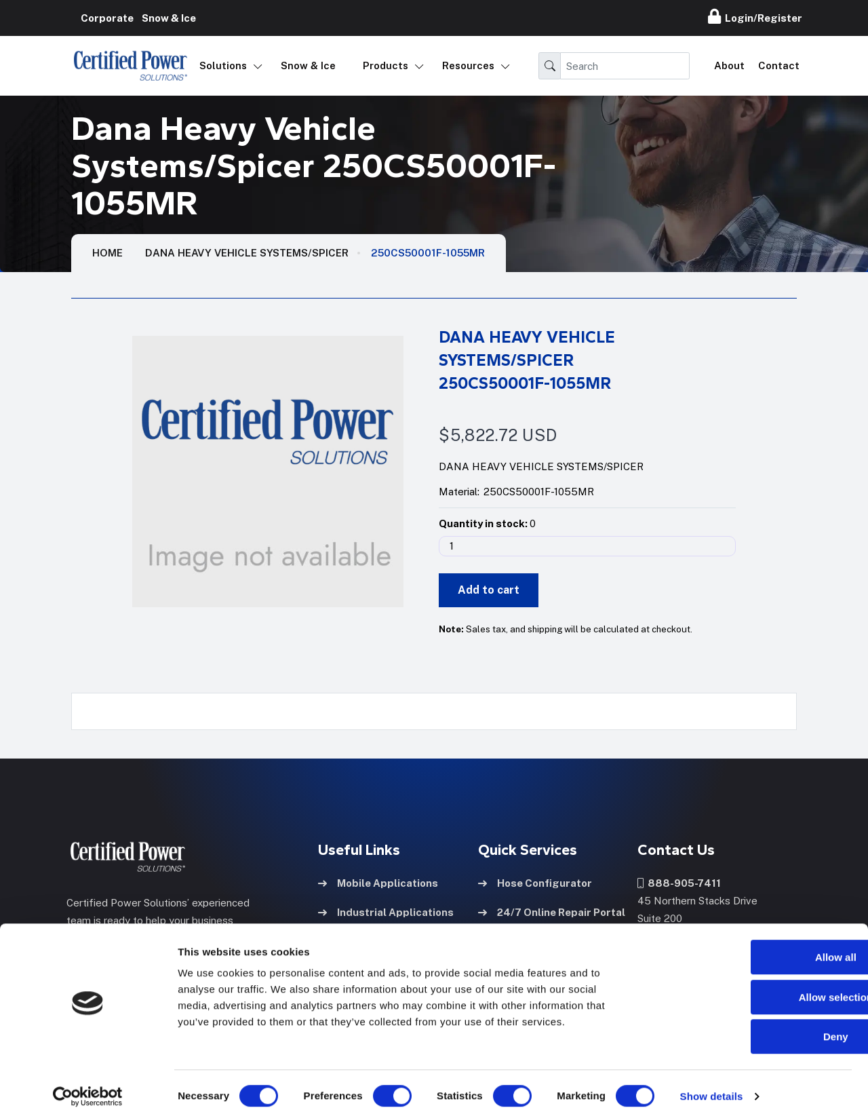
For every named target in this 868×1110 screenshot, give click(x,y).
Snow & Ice (308, 65)
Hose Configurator (535, 881)
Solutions (223, 65)
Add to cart (488, 589)
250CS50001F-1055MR (428, 253)
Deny (755, 1023)
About (729, 65)
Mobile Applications (378, 881)
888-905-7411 (679, 881)
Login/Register (755, 16)
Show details (711, 1083)
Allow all (755, 944)
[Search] (625, 65)
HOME (107, 253)
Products (385, 65)
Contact (779, 65)
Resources (468, 65)
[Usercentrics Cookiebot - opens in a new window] (87, 1083)
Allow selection (754, 984)
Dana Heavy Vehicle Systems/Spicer (247, 253)
